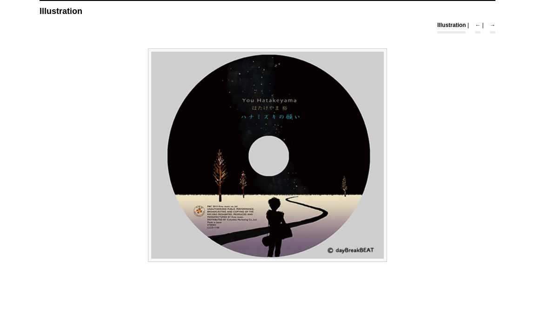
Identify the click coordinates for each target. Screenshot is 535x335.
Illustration (451, 25)
